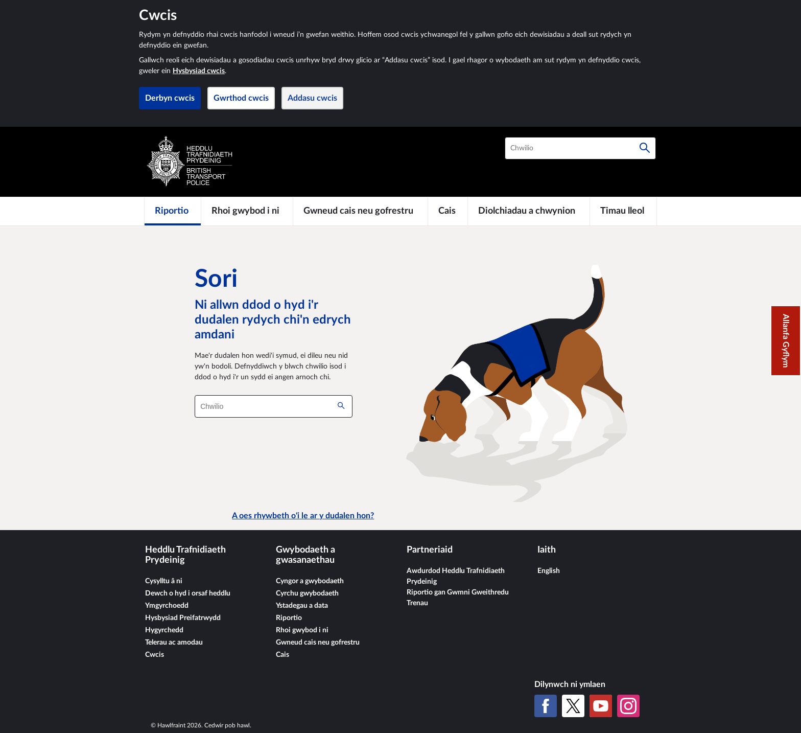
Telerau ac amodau (174, 642)
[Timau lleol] (623, 211)
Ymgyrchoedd (167, 605)
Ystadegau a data (302, 605)
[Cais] (447, 211)
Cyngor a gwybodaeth (310, 581)
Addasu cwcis (312, 98)
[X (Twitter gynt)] (573, 706)
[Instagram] (628, 706)
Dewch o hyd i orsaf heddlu (187, 593)
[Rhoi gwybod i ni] (247, 211)
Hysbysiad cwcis (199, 71)
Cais (282, 654)
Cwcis (154, 654)
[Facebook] (545, 706)
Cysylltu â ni (163, 581)
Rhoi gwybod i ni (302, 630)
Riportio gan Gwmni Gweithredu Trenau (458, 598)
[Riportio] (173, 211)
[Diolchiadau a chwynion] (529, 211)
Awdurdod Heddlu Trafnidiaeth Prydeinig (456, 576)
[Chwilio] (644, 148)
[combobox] (580, 148)
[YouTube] (601, 706)
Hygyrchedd (164, 630)
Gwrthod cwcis (241, 98)
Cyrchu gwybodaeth (307, 593)
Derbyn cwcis (170, 98)
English (548, 571)
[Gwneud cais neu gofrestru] (360, 211)
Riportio (289, 618)
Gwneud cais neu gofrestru (318, 642)
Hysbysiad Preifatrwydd (183, 618)
